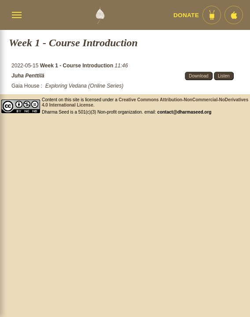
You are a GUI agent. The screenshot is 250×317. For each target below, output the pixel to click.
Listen (224, 76)
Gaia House (25, 86)
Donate (186, 15)
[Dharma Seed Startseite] (99, 15)
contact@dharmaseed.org (184, 112)
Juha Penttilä (27, 76)
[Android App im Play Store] (211, 15)
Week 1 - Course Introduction (77, 66)
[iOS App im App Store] (233, 15)
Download (198, 76)
